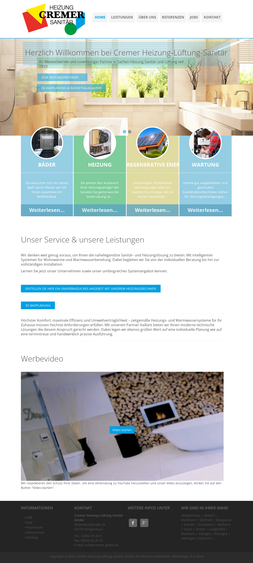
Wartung (205, 164)
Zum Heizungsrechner (60, 77)
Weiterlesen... (47, 209)
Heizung (100, 164)
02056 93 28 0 (91, 536)
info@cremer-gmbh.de (101, 545)
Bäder (47, 164)
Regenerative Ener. (154, 164)
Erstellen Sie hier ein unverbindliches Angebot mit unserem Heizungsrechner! (90, 289)
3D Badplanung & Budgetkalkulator (71, 88)
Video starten (122, 430)
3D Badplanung (38, 305)
